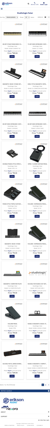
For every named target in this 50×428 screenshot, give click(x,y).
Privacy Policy (20, 425)
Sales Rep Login (44, 420)
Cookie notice (30, 425)
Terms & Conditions (9, 425)
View (12, 56)
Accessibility (40, 425)
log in (9, 51)
